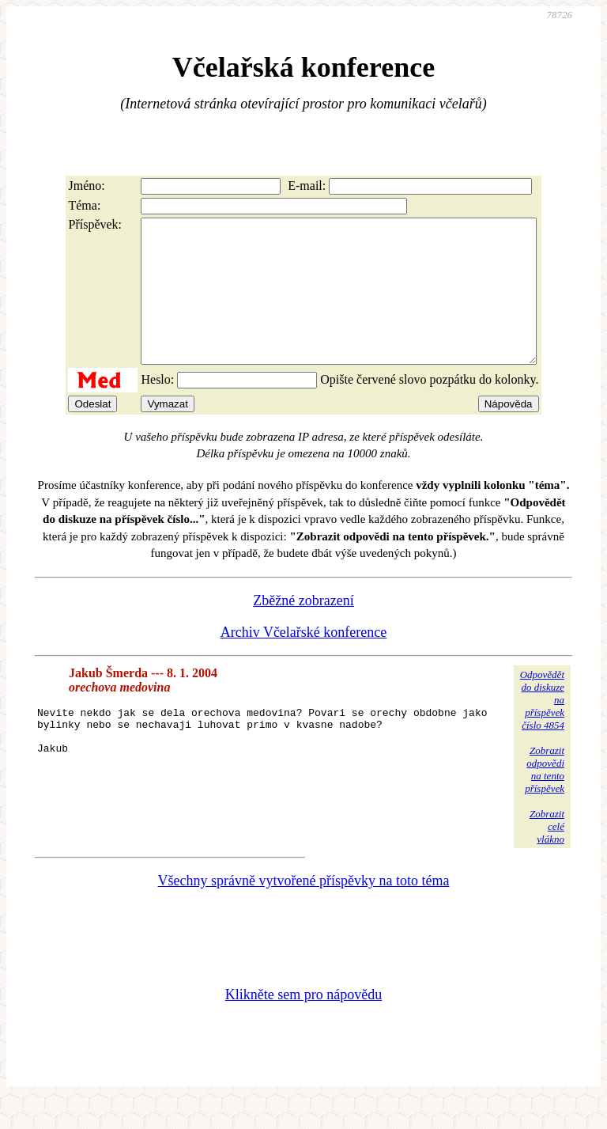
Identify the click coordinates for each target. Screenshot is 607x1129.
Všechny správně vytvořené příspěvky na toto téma (304, 909)
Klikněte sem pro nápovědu (303, 1023)
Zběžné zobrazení (303, 629)
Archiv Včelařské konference (304, 661)
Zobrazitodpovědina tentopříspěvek (544, 798)
